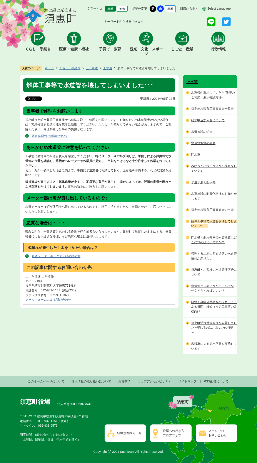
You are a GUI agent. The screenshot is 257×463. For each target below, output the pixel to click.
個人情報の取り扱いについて (91, 381)
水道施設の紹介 (201, 131)
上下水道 (92, 68)
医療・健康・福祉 (74, 49)
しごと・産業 (182, 49)
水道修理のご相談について (50, 136)
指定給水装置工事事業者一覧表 (212, 108)
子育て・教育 (110, 49)
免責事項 (124, 381)
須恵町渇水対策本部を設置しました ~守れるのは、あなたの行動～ (214, 327)
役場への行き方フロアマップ (173, 433)
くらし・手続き (38, 49)
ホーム (49, 68)
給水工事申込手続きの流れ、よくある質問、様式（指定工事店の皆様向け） (214, 306)
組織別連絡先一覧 (129, 433)
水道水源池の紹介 (203, 143)
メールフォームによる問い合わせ (48, 299)
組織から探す (189, 8)
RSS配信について (216, 381)
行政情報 (218, 49)
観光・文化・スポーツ (146, 51)
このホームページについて (46, 381)
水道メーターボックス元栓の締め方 (56, 256)
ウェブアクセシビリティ (154, 381)
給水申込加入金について (208, 120)
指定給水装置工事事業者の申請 (212, 209)
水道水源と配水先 (203, 182)
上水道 (107, 68)
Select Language (219, 8)
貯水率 (195, 154)
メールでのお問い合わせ (218, 433)
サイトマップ (187, 381)
